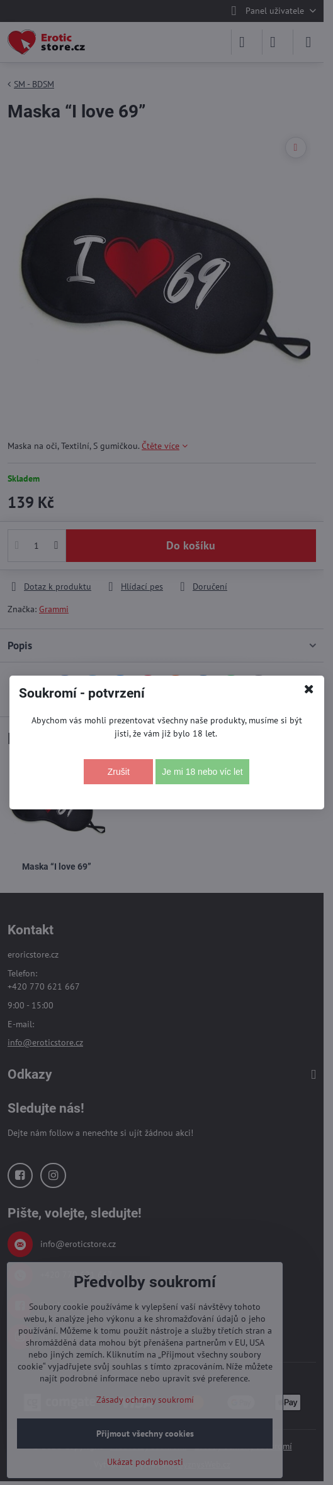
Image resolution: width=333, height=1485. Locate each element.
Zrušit (119, 772)
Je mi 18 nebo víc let (202, 772)
